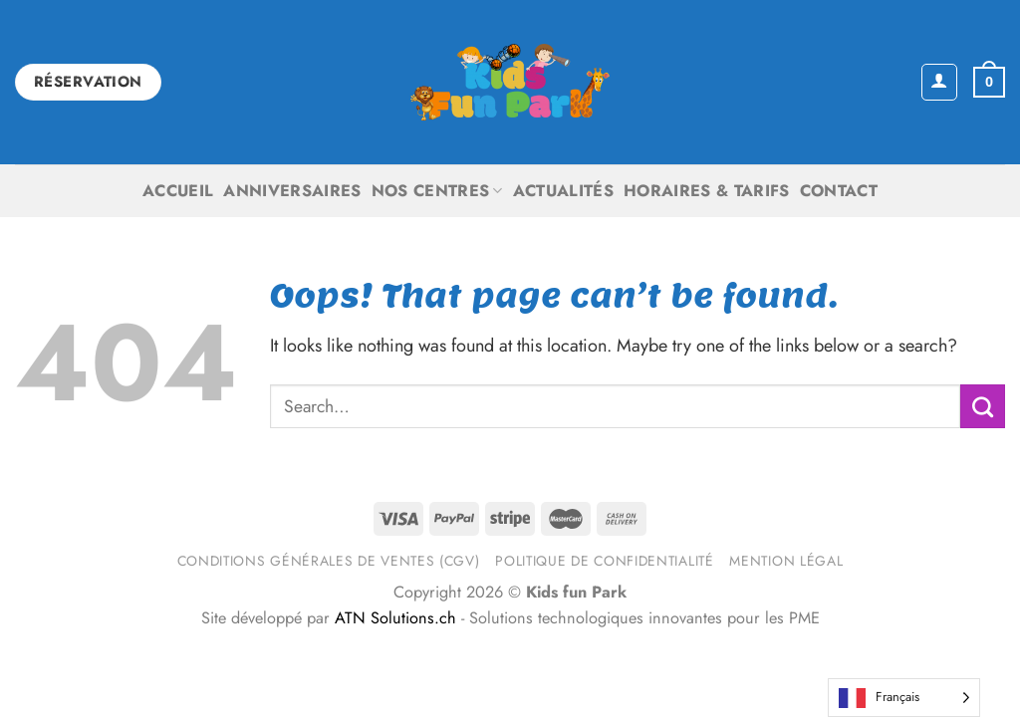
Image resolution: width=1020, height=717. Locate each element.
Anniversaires (292, 190)
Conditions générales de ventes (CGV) (328, 561)
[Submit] (982, 406)
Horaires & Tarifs (707, 190)
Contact (839, 190)
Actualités (563, 190)
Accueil (177, 190)
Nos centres (437, 190)
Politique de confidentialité (604, 561)
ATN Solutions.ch (395, 617)
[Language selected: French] (904, 697)
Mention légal (786, 561)
